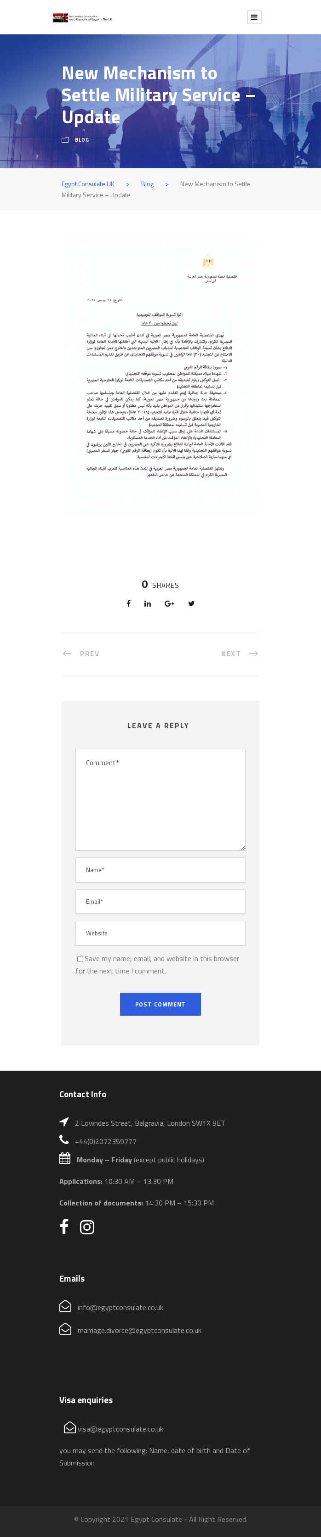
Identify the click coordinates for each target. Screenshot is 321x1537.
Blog (82, 140)
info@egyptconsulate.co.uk (120, 1307)
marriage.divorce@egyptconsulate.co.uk (139, 1330)
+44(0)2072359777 (106, 1141)
